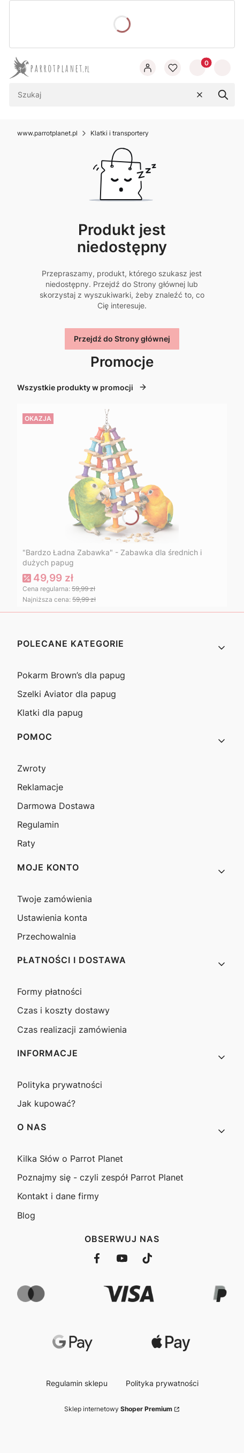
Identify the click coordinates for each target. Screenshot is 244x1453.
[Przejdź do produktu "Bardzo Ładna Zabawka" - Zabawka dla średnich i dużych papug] (122, 476)
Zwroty (31, 768)
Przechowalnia (46, 936)
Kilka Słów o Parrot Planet (70, 1158)
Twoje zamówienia (54, 899)
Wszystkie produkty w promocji (82, 387)
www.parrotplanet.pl (47, 133)
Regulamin (38, 824)
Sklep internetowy (118, 1409)
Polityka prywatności (59, 1084)
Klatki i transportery (119, 133)
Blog (26, 1215)
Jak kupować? (46, 1103)
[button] (223, 94)
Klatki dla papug (50, 712)
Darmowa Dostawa (56, 805)
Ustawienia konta (52, 917)
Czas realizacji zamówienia (72, 1029)
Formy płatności (49, 991)
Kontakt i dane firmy (58, 1196)
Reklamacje (40, 787)
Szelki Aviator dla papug (66, 693)
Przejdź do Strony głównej (122, 338)
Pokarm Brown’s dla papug (71, 675)
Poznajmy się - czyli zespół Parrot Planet (100, 1177)
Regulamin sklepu (77, 1383)
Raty (26, 843)
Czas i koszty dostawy (63, 1010)
